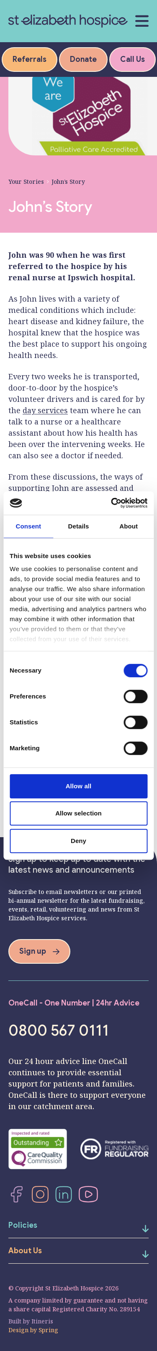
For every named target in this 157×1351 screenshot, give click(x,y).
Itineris (42, 1321)
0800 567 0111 (58, 1030)
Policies (22, 1225)
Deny (78, 840)
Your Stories (26, 181)
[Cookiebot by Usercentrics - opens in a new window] (111, 503)
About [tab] (128, 526)
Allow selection (78, 813)
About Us (25, 1250)
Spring (48, 1330)
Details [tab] (78, 526)
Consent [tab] (28, 526)
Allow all (79, 786)
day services (45, 410)
